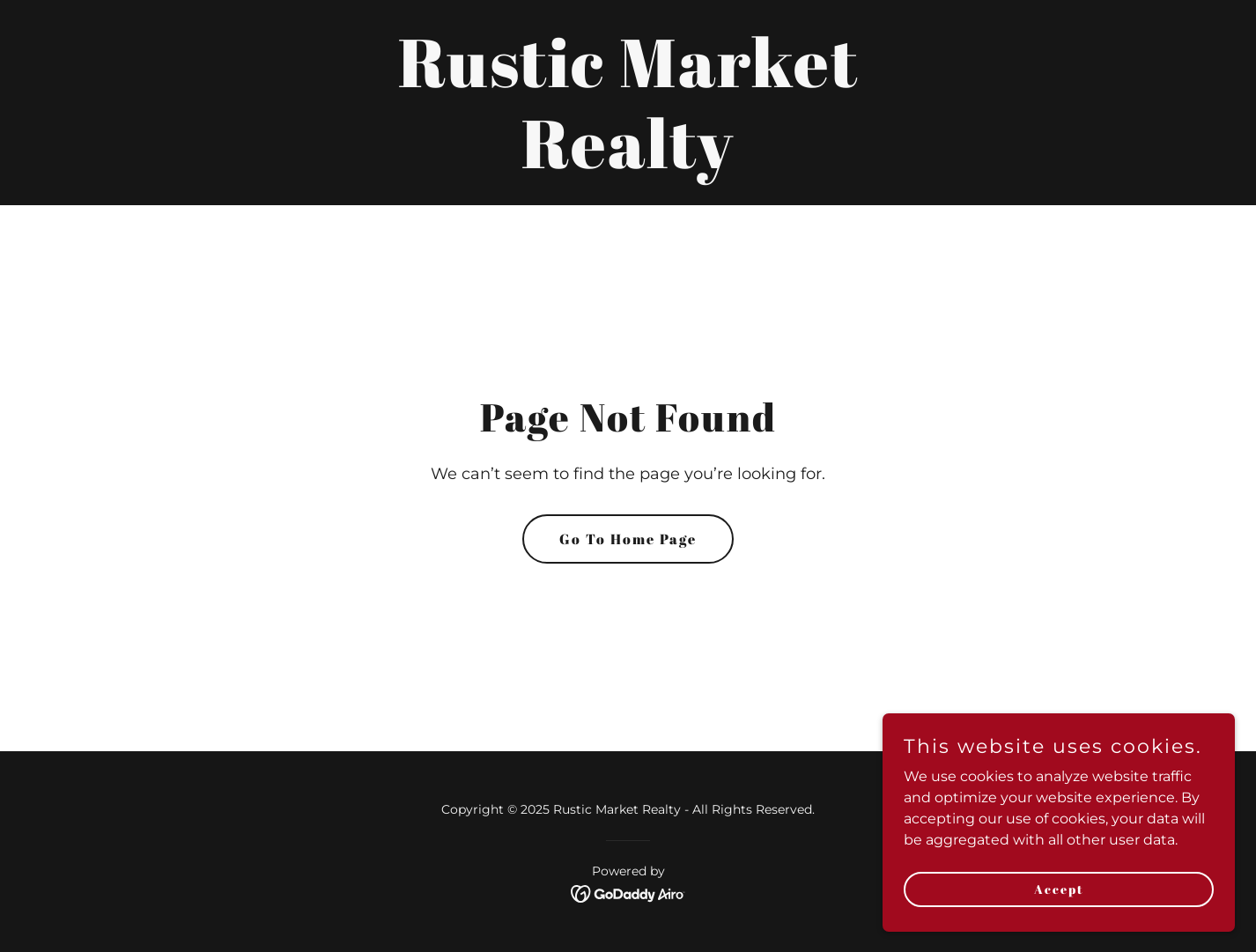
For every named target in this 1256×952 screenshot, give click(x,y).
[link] (627, 163)
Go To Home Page (628, 539)
